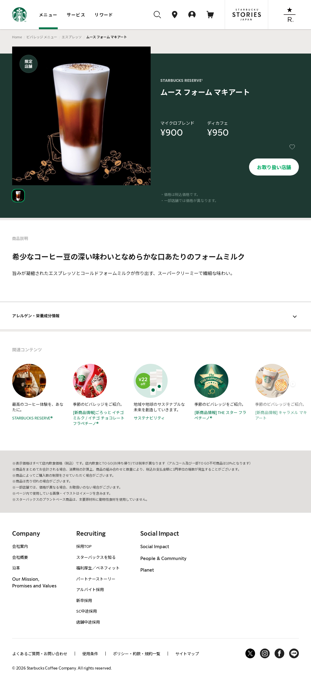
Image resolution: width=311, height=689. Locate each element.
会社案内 (20, 546)
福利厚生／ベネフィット (98, 568)
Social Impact (154, 547)
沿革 (16, 568)
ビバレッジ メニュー (41, 36)
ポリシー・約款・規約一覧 (136, 653)
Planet (147, 570)
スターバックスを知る (96, 557)
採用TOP (84, 546)
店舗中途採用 (88, 622)
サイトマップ (187, 653)
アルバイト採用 (90, 589)
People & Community (163, 558)
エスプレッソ (72, 36)
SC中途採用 (86, 611)
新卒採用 (84, 600)
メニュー (48, 15)
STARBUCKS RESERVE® (181, 80)
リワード (103, 15)
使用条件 (90, 653)
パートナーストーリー (95, 579)
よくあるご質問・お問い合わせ (39, 653)
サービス (76, 15)
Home (17, 36)
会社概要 (20, 557)
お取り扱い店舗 (274, 167)
